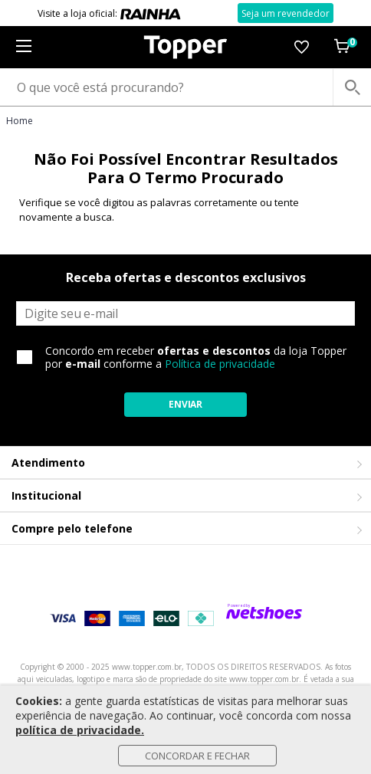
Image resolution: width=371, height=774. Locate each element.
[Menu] (23, 47)
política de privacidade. (79, 730)
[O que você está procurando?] (185, 87)
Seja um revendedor (285, 13)
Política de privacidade (220, 363)
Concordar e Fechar (197, 756)
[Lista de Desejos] (301, 47)
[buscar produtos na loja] (352, 87)
